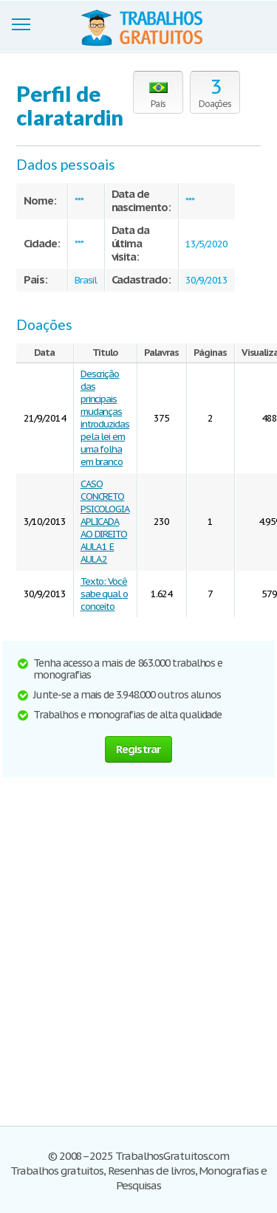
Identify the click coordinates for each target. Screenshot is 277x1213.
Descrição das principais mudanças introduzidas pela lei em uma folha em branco (105, 418)
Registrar (138, 749)
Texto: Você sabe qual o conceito (105, 594)
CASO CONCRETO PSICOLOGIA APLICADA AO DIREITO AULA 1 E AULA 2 (105, 522)
